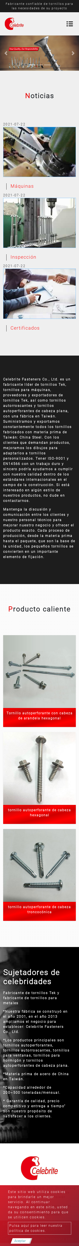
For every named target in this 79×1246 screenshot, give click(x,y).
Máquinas (22, 186)
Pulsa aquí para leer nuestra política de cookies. (36, 1228)
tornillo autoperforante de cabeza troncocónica (39, 909)
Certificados (25, 328)
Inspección (23, 257)
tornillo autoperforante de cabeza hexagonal (39, 812)
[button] (6, 53)
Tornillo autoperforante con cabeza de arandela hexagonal (40, 715)
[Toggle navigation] (70, 24)
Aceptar (20, 1241)
